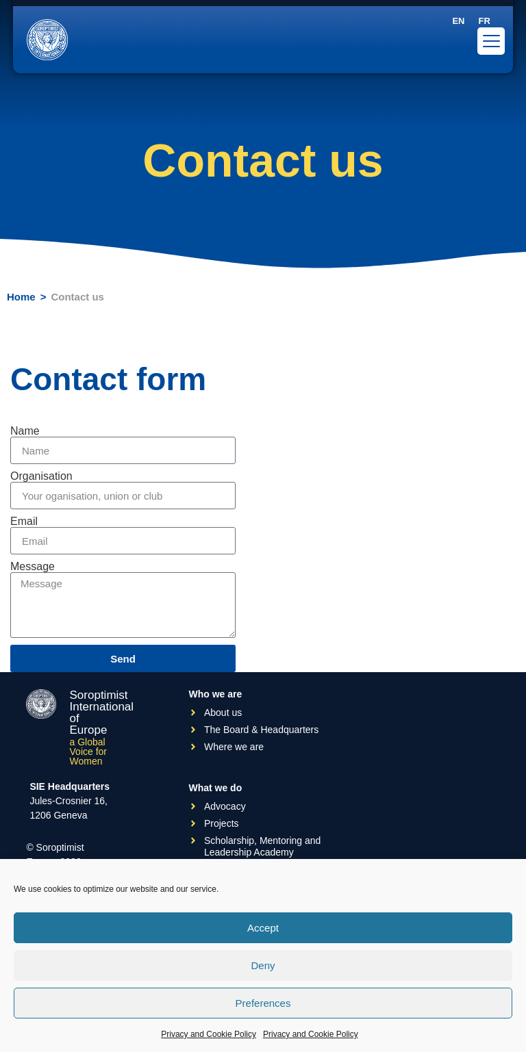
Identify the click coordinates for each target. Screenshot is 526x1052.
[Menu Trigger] (491, 41)
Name (25, 431)
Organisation (41, 476)
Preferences (263, 1003)
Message (32, 566)
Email (24, 521)
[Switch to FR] (484, 20)
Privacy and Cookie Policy (208, 1034)
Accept (263, 928)
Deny (263, 965)
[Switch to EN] (458, 20)
